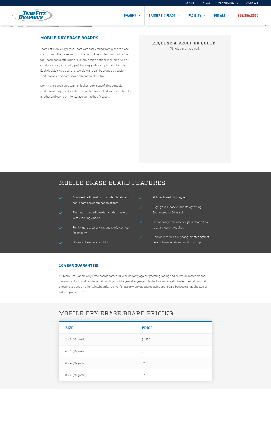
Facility (195, 15)
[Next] (265, 26)
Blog (206, 3)
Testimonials (228, 3)
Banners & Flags (162, 15)
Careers (257, 403)
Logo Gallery (236, 403)
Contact (252, 3)
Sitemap (183, 412)
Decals (220, 15)
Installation (210, 403)
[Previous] (6, 26)
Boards (130, 15)
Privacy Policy (198, 412)
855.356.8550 (248, 15)
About (190, 3)
